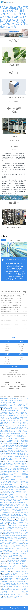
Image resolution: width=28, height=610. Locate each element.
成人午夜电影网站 (15, 570)
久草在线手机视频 (21, 530)
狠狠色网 (10, 448)
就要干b (2, 435)
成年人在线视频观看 (5, 404)
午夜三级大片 (25, 540)
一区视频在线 (10, 415)
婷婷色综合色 (17, 486)
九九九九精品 (8, 417)
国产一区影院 (16, 561)
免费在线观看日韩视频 (9, 456)
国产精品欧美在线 (14, 594)
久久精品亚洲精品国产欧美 (7, 512)
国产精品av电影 (13, 558)
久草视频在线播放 (17, 597)
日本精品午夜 (16, 413)
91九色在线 (16, 448)
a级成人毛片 (17, 512)
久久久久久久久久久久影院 (20, 494)
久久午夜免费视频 (9, 486)
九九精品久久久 (13, 453)
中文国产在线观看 (17, 418)
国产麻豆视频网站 (6, 515)
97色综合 (10, 542)
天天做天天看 (24, 504)
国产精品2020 (23, 433)
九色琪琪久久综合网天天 (18, 482)
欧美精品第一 (6, 596)
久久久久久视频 (16, 417)
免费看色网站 (4, 581)
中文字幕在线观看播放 (16, 491)
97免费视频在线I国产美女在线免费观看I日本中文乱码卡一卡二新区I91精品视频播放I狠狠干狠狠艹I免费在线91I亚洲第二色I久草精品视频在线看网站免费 (14, 17)
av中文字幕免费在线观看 (12, 458)
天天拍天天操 (11, 566)
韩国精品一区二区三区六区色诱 (13, 499)
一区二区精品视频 (11, 517)
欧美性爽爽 (9, 455)
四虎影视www (24, 486)
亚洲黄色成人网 (14, 568)
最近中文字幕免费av (21, 509)
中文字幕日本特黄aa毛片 (9, 579)
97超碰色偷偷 (21, 404)
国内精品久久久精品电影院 (17, 574)
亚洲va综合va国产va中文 (22, 435)
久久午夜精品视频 (8, 471)
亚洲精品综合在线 (4, 528)
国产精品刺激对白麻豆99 (11, 543)
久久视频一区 (20, 453)
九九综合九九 (7, 522)
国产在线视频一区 (21, 586)
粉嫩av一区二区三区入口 (13, 425)
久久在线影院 (8, 527)
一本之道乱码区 (9, 583)
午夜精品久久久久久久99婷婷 (16, 407)
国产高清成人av (24, 417)
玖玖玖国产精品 (15, 428)
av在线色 (10, 469)
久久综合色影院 (21, 492)
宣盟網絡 (22, 384)
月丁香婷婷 (22, 448)
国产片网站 (8, 555)
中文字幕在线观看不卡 (19, 415)
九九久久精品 (22, 430)
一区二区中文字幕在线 (16, 533)
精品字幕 (24, 422)
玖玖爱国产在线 (19, 573)
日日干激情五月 (24, 512)
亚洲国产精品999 (4, 524)
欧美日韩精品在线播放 (15, 514)
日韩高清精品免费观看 (20, 436)
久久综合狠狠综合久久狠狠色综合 (18, 553)
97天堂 (21, 428)
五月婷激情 (18, 502)
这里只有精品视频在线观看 (12, 481)
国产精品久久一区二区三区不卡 (9, 492)
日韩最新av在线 (16, 479)
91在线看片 (12, 545)
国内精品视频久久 (20, 596)
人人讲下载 (11, 422)
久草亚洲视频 (18, 445)
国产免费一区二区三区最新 (15, 588)
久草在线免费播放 (16, 571)
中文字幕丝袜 (20, 591)
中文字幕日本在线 (8, 547)
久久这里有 (13, 596)
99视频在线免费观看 (5, 423)
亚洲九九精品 (20, 468)
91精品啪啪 (20, 543)
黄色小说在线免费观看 (6, 501)
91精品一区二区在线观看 (6, 418)
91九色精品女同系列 (12, 530)
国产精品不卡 (11, 581)
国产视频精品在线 (10, 507)
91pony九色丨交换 (5, 476)
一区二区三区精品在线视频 (8, 573)
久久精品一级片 (11, 550)
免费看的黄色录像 (12, 591)
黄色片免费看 (3, 505)
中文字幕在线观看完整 (9, 435)
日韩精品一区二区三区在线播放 (7, 436)
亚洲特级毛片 (6, 553)
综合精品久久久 (9, 520)
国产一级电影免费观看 (10, 576)
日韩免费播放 (25, 474)
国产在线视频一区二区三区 (21, 510)
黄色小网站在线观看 (19, 505)
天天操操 (16, 489)
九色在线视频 (10, 505)
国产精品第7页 (22, 522)
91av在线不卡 (13, 404)
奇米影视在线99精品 (18, 538)
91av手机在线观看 (16, 527)
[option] (14, 33)
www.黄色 (6, 588)
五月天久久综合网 (12, 410)
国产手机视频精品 (8, 413)
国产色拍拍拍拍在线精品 (15, 584)
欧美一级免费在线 (10, 502)
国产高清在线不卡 (14, 565)
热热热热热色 (13, 423)
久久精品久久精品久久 (13, 551)
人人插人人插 (17, 484)
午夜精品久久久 (15, 522)
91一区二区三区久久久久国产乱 (16, 524)
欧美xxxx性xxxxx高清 (10, 509)
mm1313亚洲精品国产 (7, 589)
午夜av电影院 (18, 422)
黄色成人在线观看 (9, 484)
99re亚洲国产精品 (11, 563)
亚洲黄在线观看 (22, 461)
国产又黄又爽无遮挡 (9, 489)
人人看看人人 (19, 459)
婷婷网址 (6, 443)
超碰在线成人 (25, 499)
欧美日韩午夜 (16, 589)
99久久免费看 (11, 510)
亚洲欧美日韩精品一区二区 (12, 464)
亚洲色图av (22, 481)
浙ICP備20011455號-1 (9, 384)
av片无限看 (12, 519)
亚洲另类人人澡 (19, 550)
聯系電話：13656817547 (14, 372)
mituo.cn (23, 390)
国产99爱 (6, 453)
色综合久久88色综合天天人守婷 (16, 427)
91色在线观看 (13, 468)
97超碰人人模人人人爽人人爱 (11, 430)
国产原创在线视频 (19, 581)
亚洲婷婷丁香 (19, 535)
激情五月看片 (22, 555)
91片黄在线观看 (6, 468)
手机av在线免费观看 (5, 474)
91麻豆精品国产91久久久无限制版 (14, 446)
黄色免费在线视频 (5, 514)
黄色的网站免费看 (17, 469)
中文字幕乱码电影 (17, 583)
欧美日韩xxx (25, 527)
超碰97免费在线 (7, 533)
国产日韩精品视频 (12, 556)
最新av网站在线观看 (14, 487)
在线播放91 (8, 571)
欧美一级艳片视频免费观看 (13, 560)
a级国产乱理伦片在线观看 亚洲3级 (16, 463)
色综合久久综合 (9, 597)
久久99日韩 (22, 464)
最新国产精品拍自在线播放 (19, 547)
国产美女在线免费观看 (17, 455)
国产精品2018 (5, 586)
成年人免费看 (6, 519)
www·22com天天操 (4, 558)
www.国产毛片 (6, 461)
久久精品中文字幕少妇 (13, 405)
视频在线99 (12, 535)
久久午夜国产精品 (19, 507)
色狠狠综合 (23, 413)
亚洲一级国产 (9, 420)
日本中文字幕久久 (6, 574)
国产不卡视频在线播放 (9, 445)
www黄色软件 (18, 456)
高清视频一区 (12, 432)
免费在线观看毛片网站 (18, 520)
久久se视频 (25, 496)
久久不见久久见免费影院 (12, 440)
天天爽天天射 (19, 519)
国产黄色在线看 (21, 423)
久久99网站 (6, 451)
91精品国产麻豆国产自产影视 (19, 501)
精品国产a (9, 561)
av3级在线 (18, 576)
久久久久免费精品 (4, 497)
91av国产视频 (16, 548)
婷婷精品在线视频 (4, 487)
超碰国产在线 (8, 482)
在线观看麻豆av (14, 461)
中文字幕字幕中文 (21, 410)
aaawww (21, 405)
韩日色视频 (12, 578)
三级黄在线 (9, 525)
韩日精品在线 (4, 542)
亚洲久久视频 (7, 570)
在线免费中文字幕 (13, 443)
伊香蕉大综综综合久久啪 (12, 473)
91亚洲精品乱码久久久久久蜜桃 (20, 420)
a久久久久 (18, 432)
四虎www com (8, 479)
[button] (2, 58)
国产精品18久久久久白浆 (8, 478)
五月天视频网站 (15, 555)
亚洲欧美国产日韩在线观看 (11, 537)
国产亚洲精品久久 (22, 537)
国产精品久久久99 (15, 433)
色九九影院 (20, 558)
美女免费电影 (12, 496)
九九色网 (21, 565)
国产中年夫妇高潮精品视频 (18, 525)
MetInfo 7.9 (11, 390)
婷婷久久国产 (16, 471)
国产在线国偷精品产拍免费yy (18, 515)
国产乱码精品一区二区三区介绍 (16, 497)
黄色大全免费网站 (15, 504)
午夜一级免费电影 (22, 473)
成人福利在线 (17, 478)
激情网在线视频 (20, 412)
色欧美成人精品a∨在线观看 (6, 538)
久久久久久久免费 (4, 496)
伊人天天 (13, 412)
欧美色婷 (4, 561)
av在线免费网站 (5, 535)
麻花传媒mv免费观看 (21, 593)
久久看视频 (11, 494)
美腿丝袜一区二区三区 (15, 474)
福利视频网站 (7, 504)
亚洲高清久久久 (21, 556)
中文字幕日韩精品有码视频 (21, 579)
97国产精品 (14, 438)
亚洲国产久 (5, 427)
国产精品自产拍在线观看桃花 (10, 441)
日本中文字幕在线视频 (16, 409)
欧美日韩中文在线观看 (18, 542)
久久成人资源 (11, 466)
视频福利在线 (7, 433)
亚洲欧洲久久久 (5, 565)
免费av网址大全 (4, 422)
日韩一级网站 (13, 476)
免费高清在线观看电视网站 (16, 532)
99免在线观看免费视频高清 (14, 540)
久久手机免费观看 (6, 409)
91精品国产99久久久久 (20, 566)
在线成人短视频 (13, 586)
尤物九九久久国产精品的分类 (9, 459)
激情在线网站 (22, 489)
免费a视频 (18, 496)
